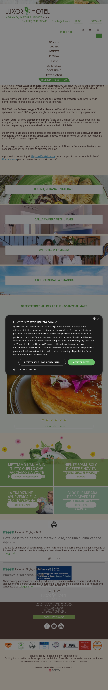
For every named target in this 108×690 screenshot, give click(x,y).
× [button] (98, 319)
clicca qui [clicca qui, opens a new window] (42, 354)
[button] (24, 369)
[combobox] (94, 318)
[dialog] (54, 345)
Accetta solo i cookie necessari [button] (42, 362)
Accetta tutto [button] (81, 362)
